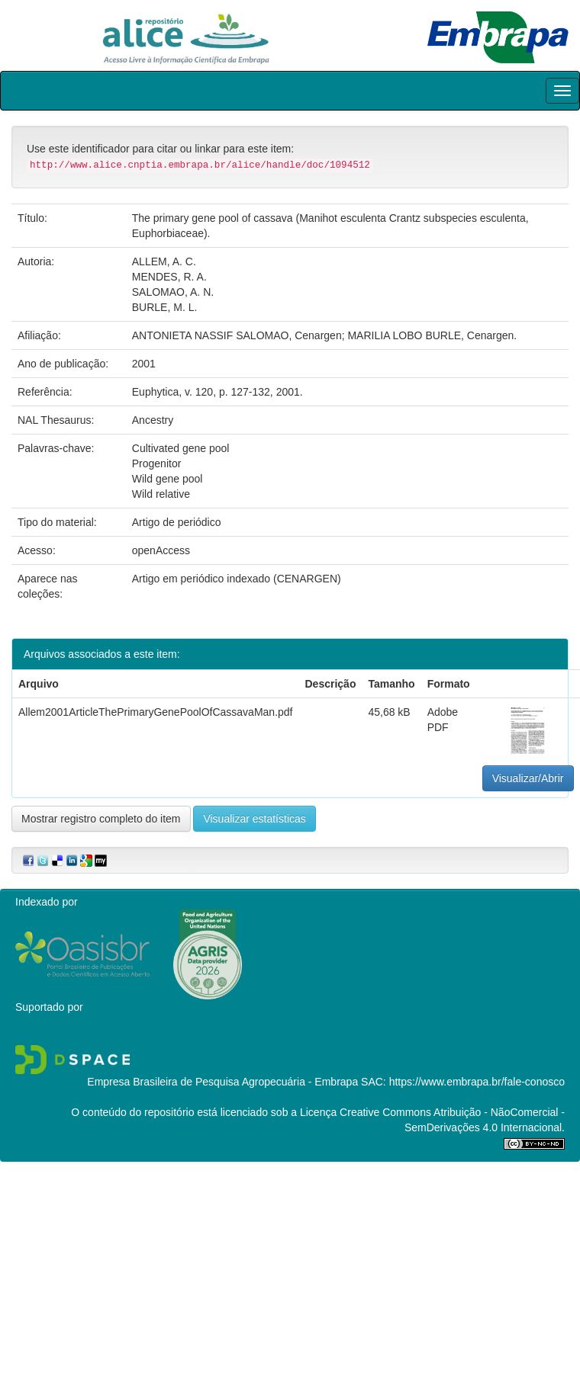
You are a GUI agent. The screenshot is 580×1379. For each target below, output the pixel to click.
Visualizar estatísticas (254, 819)
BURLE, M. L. (165, 307)
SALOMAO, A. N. (173, 292)
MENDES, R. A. (169, 277)
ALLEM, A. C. (164, 261)
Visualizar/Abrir (528, 778)
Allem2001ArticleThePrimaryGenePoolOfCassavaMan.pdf (155, 712)
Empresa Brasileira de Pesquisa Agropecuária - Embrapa (222, 1082)
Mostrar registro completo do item (101, 819)
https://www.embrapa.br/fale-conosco (477, 1082)
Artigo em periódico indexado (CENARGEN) (236, 578)
